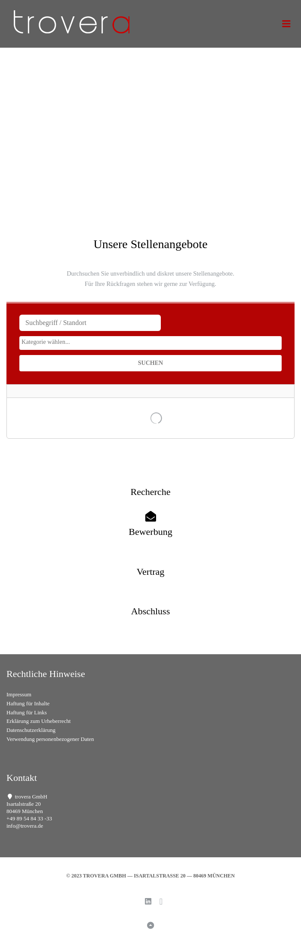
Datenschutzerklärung (30, 730)
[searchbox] (151, 342)
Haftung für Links (26, 712)
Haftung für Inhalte (27, 703)
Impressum (18, 694)
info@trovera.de (24, 826)
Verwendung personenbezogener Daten (50, 739)
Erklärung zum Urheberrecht (38, 721)
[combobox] (150, 343)
